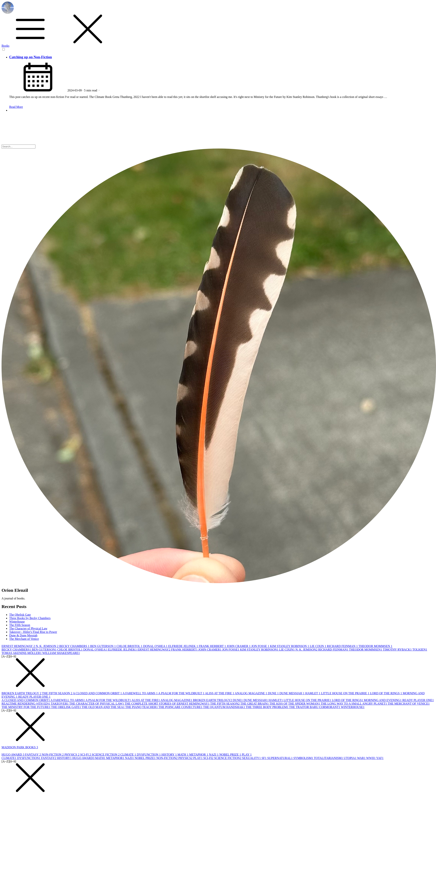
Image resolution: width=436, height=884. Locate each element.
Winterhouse (17, 621)
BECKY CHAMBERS (74, 646)
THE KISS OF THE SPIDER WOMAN (295, 703)
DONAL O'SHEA (155, 646)
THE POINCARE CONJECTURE (180, 707)
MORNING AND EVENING (383, 700)
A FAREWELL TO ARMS (140, 693)
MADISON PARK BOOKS (20, 747)
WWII (371, 758)
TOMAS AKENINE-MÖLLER (22, 653)
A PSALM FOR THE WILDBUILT (181, 693)
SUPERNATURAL (280, 758)
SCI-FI (86, 754)
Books (5, 45)
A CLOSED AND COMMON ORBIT (97, 693)
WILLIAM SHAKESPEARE (61, 653)
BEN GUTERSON (103, 646)
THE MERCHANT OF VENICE (409, 703)
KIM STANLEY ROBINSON (290, 646)
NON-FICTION (53, 754)
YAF (380, 758)
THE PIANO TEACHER (141, 707)
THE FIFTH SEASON (57, 693)
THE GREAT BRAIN (255, 703)
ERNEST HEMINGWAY (19, 646)
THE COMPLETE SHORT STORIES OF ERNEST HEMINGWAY (167, 703)
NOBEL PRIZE (230, 754)
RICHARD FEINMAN (343, 646)
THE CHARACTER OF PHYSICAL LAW (97, 703)
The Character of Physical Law (28, 628)
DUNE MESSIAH (292, 693)
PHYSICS (72, 754)
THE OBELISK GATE (66, 707)
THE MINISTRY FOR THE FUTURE (26, 707)
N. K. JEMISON (47, 646)
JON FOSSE (260, 646)
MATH (183, 754)
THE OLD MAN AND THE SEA (103, 707)
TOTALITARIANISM (329, 758)
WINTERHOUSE (353, 707)
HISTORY (169, 754)
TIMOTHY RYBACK (397, 649)
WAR (361, 758)
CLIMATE (128, 754)
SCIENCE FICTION (106, 754)
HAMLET (313, 693)
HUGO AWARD (13, 754)
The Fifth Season (19, 625)
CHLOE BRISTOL (129, 646)
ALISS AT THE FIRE (220, 693)
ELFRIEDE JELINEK (183, 646)
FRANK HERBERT (213, 646)
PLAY (247, 754)
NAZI (214, 754)
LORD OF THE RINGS (386, 693)
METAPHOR (199, 754)
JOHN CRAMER (239, 646)
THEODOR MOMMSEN (375, 646)
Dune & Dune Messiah (23, 635)
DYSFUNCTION (149, 754)
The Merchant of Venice (24, 638)
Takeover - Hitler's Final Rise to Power (33, 632)
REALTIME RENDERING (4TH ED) (26, 703)
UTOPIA (350, 758)
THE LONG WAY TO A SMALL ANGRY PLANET (354, 703)
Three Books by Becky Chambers (30, 618)
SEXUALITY (251, 758)
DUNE (273, 693)
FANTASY (33, 754)
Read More (16, 106)
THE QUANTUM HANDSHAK (224, 707)
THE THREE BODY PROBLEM (267, 707)
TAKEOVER (60, 703)
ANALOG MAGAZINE (251, 693)
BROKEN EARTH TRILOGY (22, 693)
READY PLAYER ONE (34, 696)
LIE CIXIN (318, 646)
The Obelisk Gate (20, 614)
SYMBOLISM (303, 758)
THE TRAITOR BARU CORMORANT (315, 707)
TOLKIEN (419, 649)
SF (264, 758)
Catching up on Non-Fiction (30, 57)
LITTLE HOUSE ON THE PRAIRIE (345, 693)
